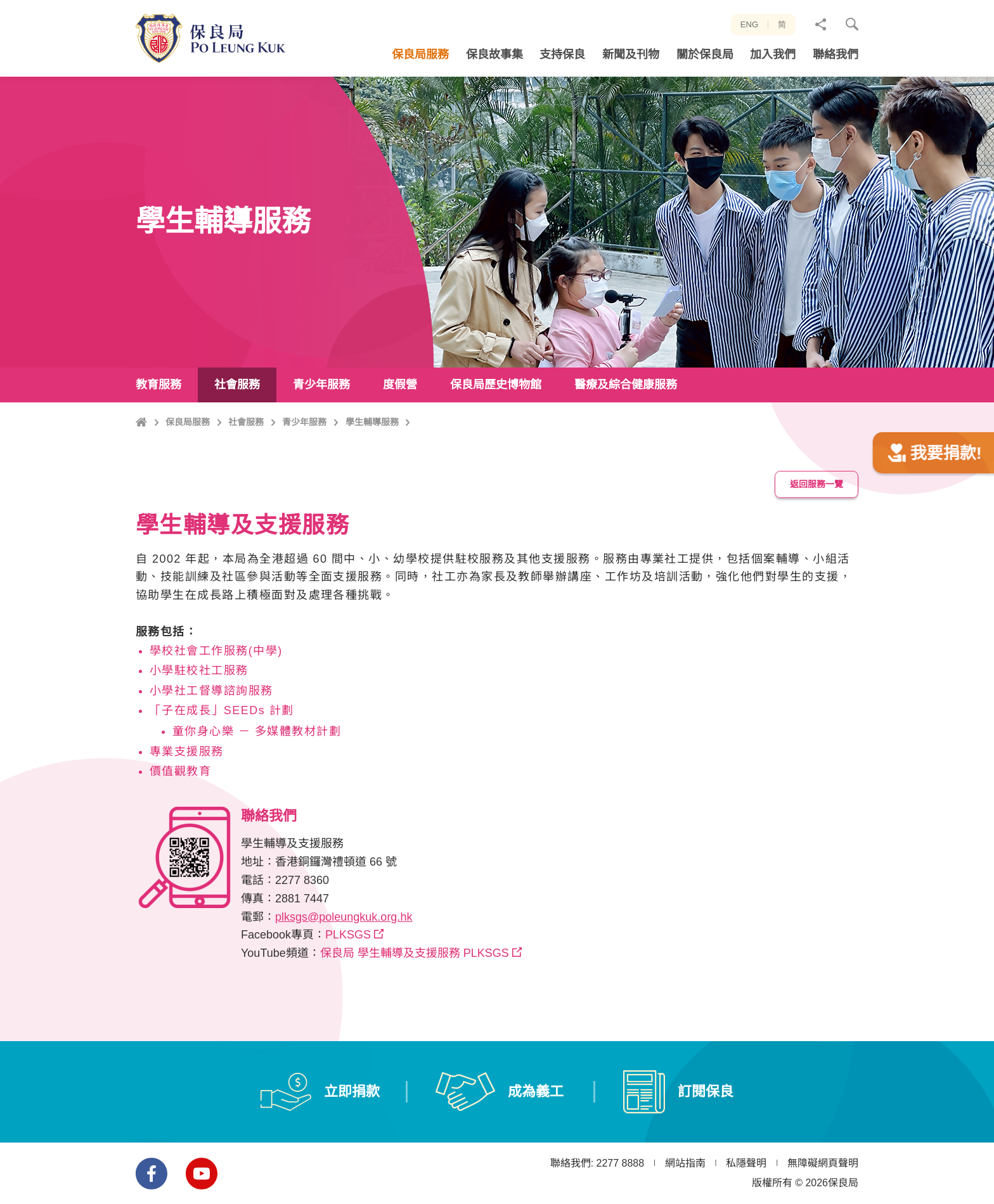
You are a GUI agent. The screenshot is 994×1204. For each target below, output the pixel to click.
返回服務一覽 (816, 521)
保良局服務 (187, 476)
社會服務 (246, 476)
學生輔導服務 (372, 476)
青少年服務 (304, 476)
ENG (749, 24)
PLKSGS (348, 972)
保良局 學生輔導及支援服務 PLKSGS (414, 990)
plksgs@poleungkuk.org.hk (343, 954)
